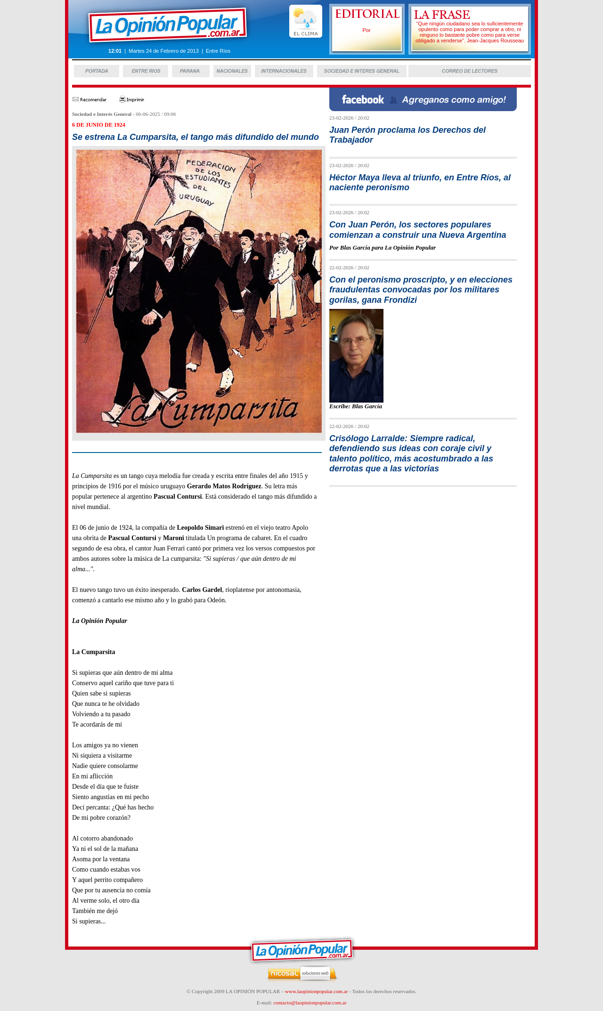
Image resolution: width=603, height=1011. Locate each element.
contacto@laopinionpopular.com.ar (309, 1002)
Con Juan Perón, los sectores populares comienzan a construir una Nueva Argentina (417, 229)
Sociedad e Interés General (101, 114)
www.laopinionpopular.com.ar (316, 991)
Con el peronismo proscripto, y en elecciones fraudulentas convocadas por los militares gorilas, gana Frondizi (421, 290)
